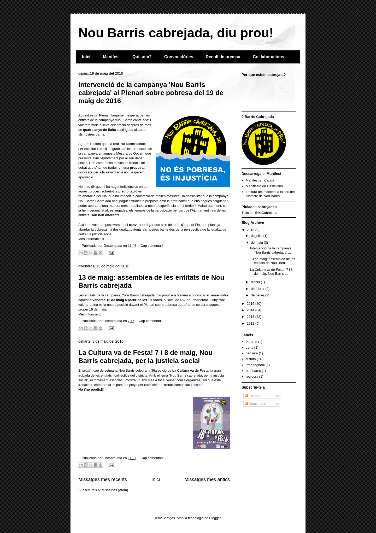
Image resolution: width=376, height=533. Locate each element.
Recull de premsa (223, 57)
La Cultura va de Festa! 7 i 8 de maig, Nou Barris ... (271, 272)
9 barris (251, 342)
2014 (251, 310)
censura (252, 353)
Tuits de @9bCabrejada (259, 213)
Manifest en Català (260, 180)
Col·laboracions (268, 57)
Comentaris (255, 404)
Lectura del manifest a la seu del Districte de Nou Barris (270, 194)
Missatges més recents (102, 479)
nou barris (253, 371)
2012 (251, 323)
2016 (251, 230)
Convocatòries (178, 57)
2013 (251, 317)
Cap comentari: (152, 246)
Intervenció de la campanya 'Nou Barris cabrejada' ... (270, 250)
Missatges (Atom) (115, 490)
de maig (257, 242)
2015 (251, 304)
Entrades (253, 396)
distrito (251, 359)
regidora (252, 376)
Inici (86, 57)
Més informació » (91, 239)
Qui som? (142, 57)
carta (249, 347)
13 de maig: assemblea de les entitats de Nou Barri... (272, 261)
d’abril (256, 282)
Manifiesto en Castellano (264, 186)
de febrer (258, 289)
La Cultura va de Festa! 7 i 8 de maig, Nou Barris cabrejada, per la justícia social (145, 357)
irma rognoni (255, 365)
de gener (258, 295)
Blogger (215, 518)
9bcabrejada (113, 246)
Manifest (111, 57)
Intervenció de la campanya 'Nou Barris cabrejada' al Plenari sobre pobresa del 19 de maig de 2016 (150, 93)
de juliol (257, 236)
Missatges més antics (207, 479)
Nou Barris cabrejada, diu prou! (175, 33)
